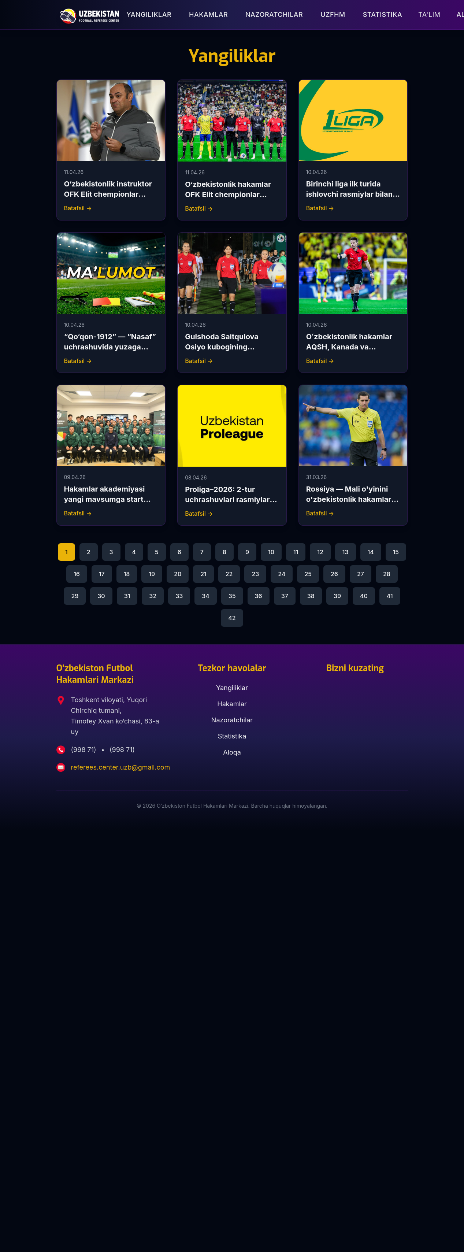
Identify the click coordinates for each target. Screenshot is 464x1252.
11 (295, 552)
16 (77, 574)
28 (386, 574)
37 (284, 596)
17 (102, 574)
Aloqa (232, 752)
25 (308, 574)
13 (345, 552)
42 (231, 618)
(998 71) (84, 749)
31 (127, 596)
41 (390, 596)
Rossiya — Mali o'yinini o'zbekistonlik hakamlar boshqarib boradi (348, 499)
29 (74, 596)
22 (229, 574)
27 (360, 574)
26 (334, 574)
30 (101, 596)
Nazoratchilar (274, 14)
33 (179, 596)
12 (320, 552)
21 (203, 574)
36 (258, 596)
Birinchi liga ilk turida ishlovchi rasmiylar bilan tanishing (349, 194)
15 (396, 552)
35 (232, 596)
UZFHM (332, 14)
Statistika (382, 14)
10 (271, 552)
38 (311, 596)
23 (255, 574)
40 (364, 596)
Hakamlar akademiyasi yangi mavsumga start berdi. (104, 499)
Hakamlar (208, 14)
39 (337, 596)
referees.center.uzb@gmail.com (120, 767)
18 (127, 574)
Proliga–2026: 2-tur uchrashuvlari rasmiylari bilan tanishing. (228, 499)
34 (205, 596)
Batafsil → (78, 208)
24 (281, 574)
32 (152, 596)
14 (371, 552)
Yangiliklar (148, 14)
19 (152, 574)
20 (177, 574)
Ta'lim (429, 14)
